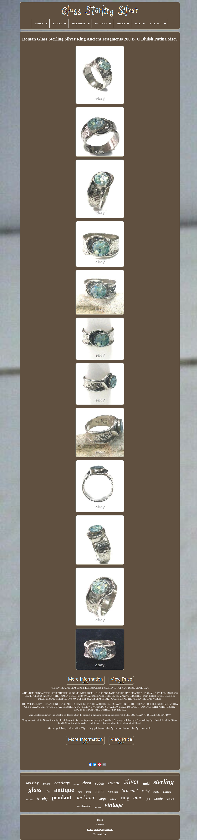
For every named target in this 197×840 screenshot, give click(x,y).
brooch (47, 783)
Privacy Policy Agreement (100, 829)
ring (125, 797)
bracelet (130, 790)
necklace (85, 797)
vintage (114, 804)
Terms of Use (99, 834)
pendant (62, 797)
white (113, 799)
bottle (158, 798)
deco (87, 782)
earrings (62, 783)
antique (64, 789)
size (47, 791)
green (88, 792)
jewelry (42, 798)
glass (35, 789)
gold (146, 783)
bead (156, 791)
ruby (145, 790)
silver (131, 781)
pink (148, 799)
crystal (99, 791)
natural (170, 799)
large (102, 798)
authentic (84, 806)
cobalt (99, 783)
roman (114, 782)
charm (76, 784)
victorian (113, 791)
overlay (32, 783)
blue (137, 797)
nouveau (29, 799)
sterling (164, 781)
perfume (167, 792)
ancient (98, 807)
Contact (100, 824)
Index (100, 820)
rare (80, 791)
